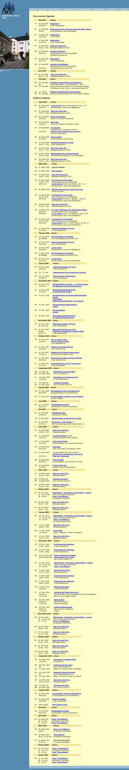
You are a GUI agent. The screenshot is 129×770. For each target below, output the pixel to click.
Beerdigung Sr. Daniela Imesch (66, 377)
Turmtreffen (55, 35)
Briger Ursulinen (55, 9)
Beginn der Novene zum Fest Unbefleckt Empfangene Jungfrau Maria (68, 330)
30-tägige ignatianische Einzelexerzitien (66, 83)
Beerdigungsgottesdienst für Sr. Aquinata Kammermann (64, 317)
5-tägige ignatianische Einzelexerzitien (65, 92)
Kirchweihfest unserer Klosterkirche (65, 391)
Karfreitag (55, 122)
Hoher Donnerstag (58, 117)
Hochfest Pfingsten (58, 51)
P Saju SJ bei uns (60, 465)
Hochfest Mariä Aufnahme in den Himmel (67, 396)
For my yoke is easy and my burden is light (60, 340)
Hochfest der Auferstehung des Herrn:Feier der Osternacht (68, 455)
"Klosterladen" (112, 9)
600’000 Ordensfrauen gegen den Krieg (67, 189)
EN (9, 71)
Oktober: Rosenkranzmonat (62, 347)
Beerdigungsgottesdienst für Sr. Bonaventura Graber (64, 291)
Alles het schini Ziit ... (58, 46)
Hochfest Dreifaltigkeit (59, 64)
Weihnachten (59, 600)
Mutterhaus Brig (85, 9)
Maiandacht (54, 24)
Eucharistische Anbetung (64, 544)
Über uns (42, 9)
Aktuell (33, 9)
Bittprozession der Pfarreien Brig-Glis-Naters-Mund (70, 29)
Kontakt (123, 9)
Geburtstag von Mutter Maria (65, 659)
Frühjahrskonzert (59, 413)
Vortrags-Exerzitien (61, 383)
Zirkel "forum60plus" (60, 496)
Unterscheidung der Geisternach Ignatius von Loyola (65, 556)
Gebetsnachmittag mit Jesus (62, 143)
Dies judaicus (57, 171)
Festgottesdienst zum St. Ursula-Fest (66, 363)
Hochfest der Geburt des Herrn (66, 592)
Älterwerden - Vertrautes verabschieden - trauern (71, 493)
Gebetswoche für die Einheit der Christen (69, 272)
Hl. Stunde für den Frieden (62, 180)
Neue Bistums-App (59, 705)
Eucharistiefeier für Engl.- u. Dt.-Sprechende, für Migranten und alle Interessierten (70, 285)
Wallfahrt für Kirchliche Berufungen (65, 352)
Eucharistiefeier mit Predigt (62, 237)
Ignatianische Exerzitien (63, 665)
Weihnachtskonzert (61, 587)
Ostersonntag (56, 137)
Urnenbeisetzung (59, 436)
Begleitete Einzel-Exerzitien (64, 372)
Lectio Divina (56, 106)
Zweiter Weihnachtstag (63, 607)
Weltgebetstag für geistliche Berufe (65, 154)
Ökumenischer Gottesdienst (64, 276)
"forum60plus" (59, 735)
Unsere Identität (70, 9)
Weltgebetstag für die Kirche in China (67, 418)
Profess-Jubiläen (59, 699)
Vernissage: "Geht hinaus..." (63, 422)
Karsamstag (55, 128)
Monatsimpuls (99, 9)
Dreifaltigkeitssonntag (60, 405)
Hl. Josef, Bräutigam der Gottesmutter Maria (69, 210)
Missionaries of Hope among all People (66, 358)
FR (5, 71)
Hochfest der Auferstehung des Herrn (66, 131)
